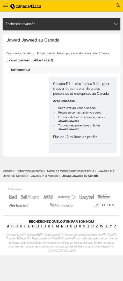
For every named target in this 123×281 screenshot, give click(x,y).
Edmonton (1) (20, 69)
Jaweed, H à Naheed (44, 176)
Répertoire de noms (30, 171)
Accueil (7, 171)
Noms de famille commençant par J (70, 171)
